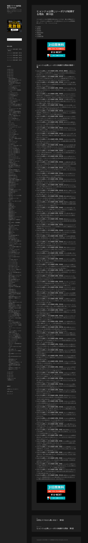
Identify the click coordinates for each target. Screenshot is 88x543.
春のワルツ (11, 187)
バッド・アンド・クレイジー (15, 328)
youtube (39, 30)
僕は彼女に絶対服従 (13, 169)
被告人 (10, 231)
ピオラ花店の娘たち (13, 252)
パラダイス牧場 (12, 101)
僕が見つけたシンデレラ (14, 275)
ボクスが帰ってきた (13, 266)
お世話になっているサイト (13, 389)
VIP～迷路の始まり (13, 239)
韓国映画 (10, 380)
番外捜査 (11, 303)
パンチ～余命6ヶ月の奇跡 (14, 104)
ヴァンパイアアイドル (13, 158)
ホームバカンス (12, 340)
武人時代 (11, 192)
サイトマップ (10, 393)
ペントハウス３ (12, 263)
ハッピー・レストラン (13, 85)
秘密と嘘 (11, 211)
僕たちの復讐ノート (13, 276)
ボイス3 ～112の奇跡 (13, 151)
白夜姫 (10, 205)
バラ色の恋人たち (12, 94)
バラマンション (12, 242)
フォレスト (11, 255)
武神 (10, 194)
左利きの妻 (11, 290)
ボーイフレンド (12, 268)
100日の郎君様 (12, 78)
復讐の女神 (11, 182)
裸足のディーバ (12, 369)
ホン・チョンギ (12, 339)
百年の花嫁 (11, 206)
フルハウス (11, 132)
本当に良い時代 (12, 191)
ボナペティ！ (11, 342)
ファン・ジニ (11, 131)
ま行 (9, 372)
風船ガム (11, 232)
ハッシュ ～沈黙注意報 (14, 313)
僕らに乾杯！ (11, 349)
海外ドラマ (10, 378)
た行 (9, 74)
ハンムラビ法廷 (12, 88)
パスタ (10, 97)
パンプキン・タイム (13, 249)
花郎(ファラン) (12, 228)
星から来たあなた (12, 184)
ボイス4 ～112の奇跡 (13, 152)
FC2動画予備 (40, 36)
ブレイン (11, 135)
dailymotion (40, 32)
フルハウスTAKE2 (12, 134)
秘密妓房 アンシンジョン (14, 216)
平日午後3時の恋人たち (14, 292)
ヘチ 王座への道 (12, 259)
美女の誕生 (11, 218)
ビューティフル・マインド (14, 120)
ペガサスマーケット (13, 316)
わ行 (9, 376)
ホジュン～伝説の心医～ (14, 145)
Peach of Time (12, 238)
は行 (9, 77)
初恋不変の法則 (12, 175)
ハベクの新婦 (11, 87)
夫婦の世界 (11, 289)
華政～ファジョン (12, 229)
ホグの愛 (11, 144)
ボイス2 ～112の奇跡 (13, 149)
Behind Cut (11, 236)
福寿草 (10, 208)
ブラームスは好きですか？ (14, 256)
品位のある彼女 (12, 178)
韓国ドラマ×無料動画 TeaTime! (14, 7)
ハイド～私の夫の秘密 (13, 322)
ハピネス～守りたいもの (14, 323)
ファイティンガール (13, 253)
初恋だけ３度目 (12, 285)
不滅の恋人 (11, 162)
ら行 (9, 375)
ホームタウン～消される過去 (15, 318)
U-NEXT (39, 27)
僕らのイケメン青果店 (13, 171)
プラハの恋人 (11, 137)
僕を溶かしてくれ (12, 281)
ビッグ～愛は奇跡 (12, 118)
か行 (9, 71)
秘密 (10, 209)
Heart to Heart (12, 81)
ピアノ (10, 122)
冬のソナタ (11, 174)
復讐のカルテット (12, 181)
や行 (9, 373)
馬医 (10, 234)
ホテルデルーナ (12, 265)
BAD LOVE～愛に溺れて (14, 80)
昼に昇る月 (11, 360)
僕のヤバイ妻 (11, 278)
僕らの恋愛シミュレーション (15, 353)
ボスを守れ (11, 154)
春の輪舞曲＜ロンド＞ (13, 189)
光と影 (10, 172)
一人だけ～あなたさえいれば (15, 346)
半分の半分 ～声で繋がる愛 (14, 286)
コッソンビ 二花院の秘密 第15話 (14, 57)
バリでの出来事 (12, 95)
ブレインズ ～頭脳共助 (14, 336)
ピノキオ (11, 124)
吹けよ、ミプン (12, 177)
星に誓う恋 (11, 185)
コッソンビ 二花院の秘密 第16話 (14, 55)
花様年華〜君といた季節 (14, 305)
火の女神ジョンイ (12, 198)
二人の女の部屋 (12, 164)
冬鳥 (10, 283)
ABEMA (39, 28)
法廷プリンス (11, 300)
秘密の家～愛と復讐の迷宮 (14, 365)
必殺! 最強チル (12, 359)
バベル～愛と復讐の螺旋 (14, 315)
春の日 (10, 188)
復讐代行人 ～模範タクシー (14, 298)
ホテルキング (11, 147)
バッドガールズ (12, 93)
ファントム (11, 130)
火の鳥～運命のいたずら (14, 302)
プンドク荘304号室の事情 (14, 337)
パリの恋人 (11, 102)
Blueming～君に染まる (14, 310)
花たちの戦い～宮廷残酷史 (14, 222)
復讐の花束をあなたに (13, 296)
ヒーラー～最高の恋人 (13, 115)
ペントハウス (11, 261)
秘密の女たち (11, 212)
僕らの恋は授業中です (13, 279)
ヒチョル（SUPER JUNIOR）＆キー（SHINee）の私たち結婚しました (15, 113)
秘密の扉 (11, 214)
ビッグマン (11, 117)
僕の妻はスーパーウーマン (14, 167)
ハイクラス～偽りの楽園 (14, 241)
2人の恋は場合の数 (13, 235)
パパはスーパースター (13, 100)
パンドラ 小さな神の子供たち (15, 105)
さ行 (9, 72)
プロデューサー (12, 141)
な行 (9, 75)
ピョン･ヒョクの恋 (13, 333)
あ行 (9, 69)
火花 (10, 199)
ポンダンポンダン (12, 157)
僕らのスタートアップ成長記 (15, 350)
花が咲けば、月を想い (13, 367)
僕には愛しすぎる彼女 (13, 165)
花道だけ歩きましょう (13, 306)
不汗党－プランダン (13, 161)
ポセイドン (11, 155)
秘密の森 (11, 215)
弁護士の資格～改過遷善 (14, 179)
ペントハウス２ (12, 262)
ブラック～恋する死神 (13, 335)
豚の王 (10, 320)
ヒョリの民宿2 (12, 251)
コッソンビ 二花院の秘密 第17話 (14, 53)
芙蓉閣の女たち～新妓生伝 (14, 219)
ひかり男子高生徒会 (13, 312)
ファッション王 (12, 125)
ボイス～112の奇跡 (13, 148)
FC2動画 (39, 34)
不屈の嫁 (11, 159)
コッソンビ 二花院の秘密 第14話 (14, 60)
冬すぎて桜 (11, 282)
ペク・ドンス (11, 142)
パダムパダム (11, 98)
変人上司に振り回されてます (15, 356)
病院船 (10, 204)
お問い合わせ (10, 391)
